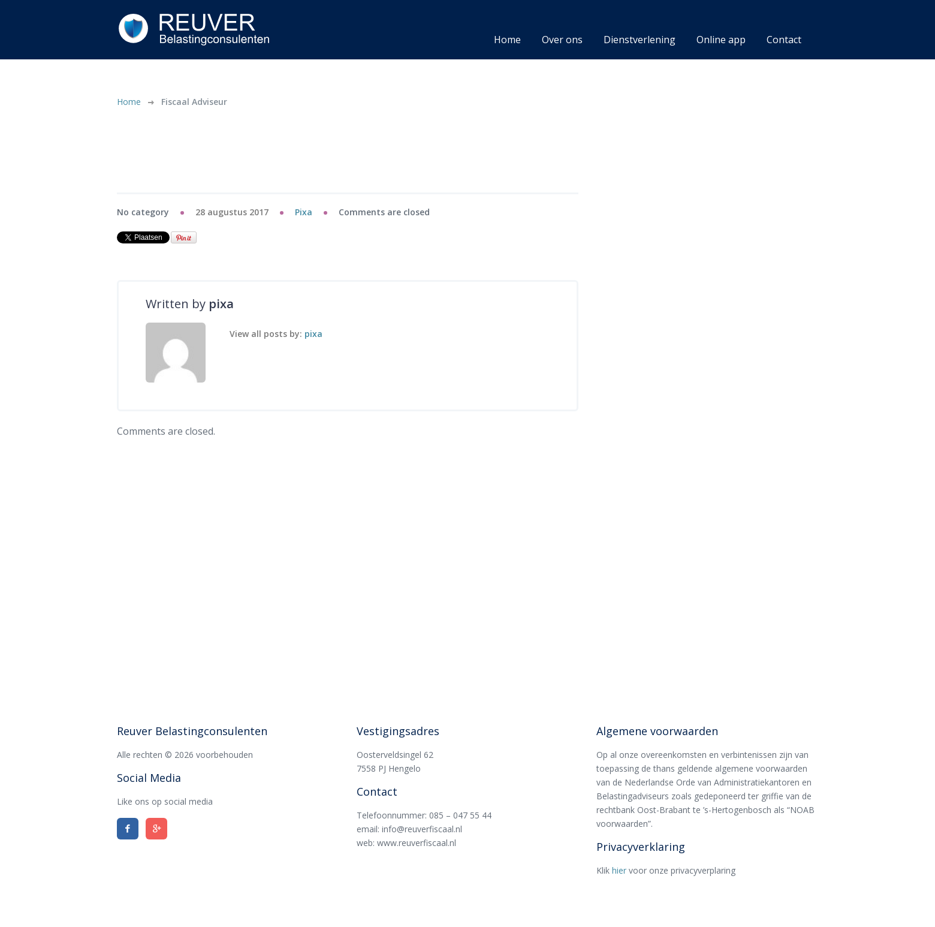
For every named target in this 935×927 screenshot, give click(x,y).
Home (507, 39)
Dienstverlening (639, 39)
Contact (784, 39)
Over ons (562, 39)
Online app (721, 39)
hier (619, 870)
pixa (303, 212)
